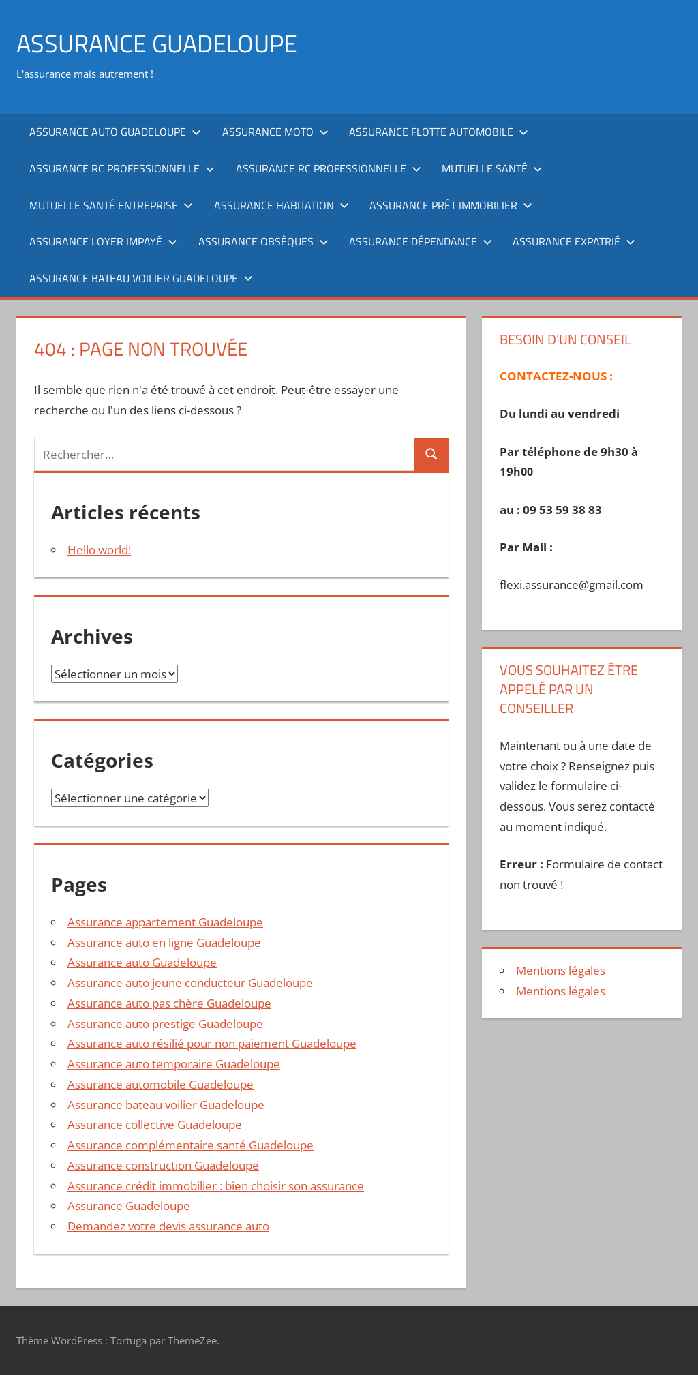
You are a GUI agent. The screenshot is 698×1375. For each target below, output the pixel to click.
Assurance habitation (281, 205)
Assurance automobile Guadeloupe (160, 1084)
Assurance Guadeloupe (128, 1205)
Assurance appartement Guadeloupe (165, 922)
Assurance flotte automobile (438, 131)
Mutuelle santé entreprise (111, 205)
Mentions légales (560, 970)
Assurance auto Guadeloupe (115, 131)
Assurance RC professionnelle (122, 168)
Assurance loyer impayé (103, 241)
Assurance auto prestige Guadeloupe (165, 1023)
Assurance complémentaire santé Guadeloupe (190, 1145)
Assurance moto (275, 131)
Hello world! (99, 550)
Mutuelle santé (492, 168)
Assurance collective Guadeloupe (154, 1124)
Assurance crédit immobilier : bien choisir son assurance (215, 1186)
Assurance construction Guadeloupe (163, 1165)
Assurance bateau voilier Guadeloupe (141, 278)
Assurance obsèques (263, 241)
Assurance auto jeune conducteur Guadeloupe (190, 983)
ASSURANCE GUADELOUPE (156, 43)
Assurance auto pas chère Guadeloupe (169, 1003)
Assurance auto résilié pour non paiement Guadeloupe (211, 1043)
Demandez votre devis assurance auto (168, 1226)
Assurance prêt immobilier (450, 205)
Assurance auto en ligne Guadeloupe (164, 942)
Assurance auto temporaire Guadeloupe (173, 1064)
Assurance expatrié (574, 241)
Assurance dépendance (420, 241)
